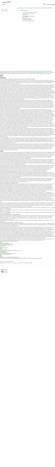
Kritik (1, 76)
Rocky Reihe (4, 9)
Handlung (2, 75)
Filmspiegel (3, 4)
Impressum (4, 269)
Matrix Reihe (4, 11)
